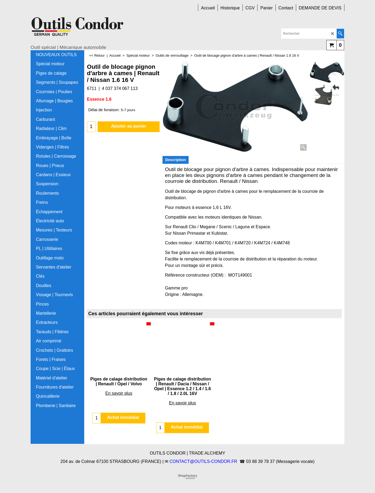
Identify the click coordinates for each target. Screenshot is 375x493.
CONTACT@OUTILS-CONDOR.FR (203, 461)
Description (175, 160)
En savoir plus (119, 393)
